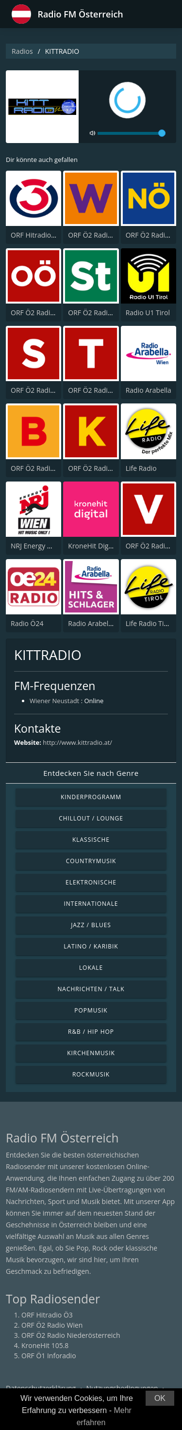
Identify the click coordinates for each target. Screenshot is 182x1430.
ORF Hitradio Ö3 (36, 235)
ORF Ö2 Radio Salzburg (47, 390)
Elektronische (91, 882)
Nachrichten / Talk (90, 989)
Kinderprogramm (91, 797)
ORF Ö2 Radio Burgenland (52, 468)
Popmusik (90, 1010)
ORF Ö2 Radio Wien (98, 235)
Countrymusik (91, 861)
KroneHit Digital (93, 545)
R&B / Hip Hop (91, 1032)
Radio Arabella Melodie (104, 623)
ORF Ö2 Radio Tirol (97, 390)
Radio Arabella (148, 390)
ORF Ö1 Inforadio (48, 1355)
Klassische (91, 840)
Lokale (91, 968)
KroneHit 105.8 (44, 1345)
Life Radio (141, 468)
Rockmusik (91, 1074)
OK (159, 1398)
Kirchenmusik (91, 1053)
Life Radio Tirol (149, 623)
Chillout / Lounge (91, 818)
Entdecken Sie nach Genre (91, 773)
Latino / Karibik (91, 946)
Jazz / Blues (91, 925)
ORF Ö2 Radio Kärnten (103, 468)
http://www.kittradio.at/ (77, 742)
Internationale (91, 904)
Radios (22, 51)
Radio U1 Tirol (148, 312)
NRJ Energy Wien (37, 545)
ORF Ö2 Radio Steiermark (108, 312)
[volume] (131, 133)
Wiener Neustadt (54, 700)
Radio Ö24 (27, 623)
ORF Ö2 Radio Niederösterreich (70, 1335)
